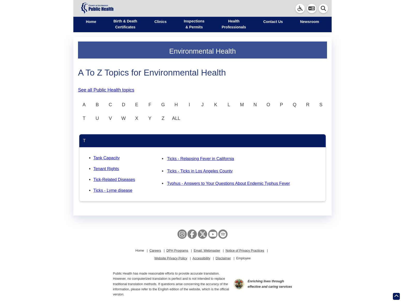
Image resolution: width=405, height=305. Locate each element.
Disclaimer (223, 258)
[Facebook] (192, 234)
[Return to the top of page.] (396, 296)
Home (91, 22)
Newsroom (309, 22)
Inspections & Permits (194, 24)
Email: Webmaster (207, 250)
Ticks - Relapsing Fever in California (200, 158)
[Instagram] (182, 234)
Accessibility (201, 258)
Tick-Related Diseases (114, 179)
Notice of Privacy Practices (244, 250)
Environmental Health (202, 51)
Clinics (160, 22)
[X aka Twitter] (202, 234)
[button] (311, 8)
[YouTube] (212, 234)
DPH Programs (177, 250)
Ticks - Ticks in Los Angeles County (200, 171)
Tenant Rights (106, 168)
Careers (155, 250)
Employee (243, 258)
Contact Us (273, 22)
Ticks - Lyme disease (113, 190)
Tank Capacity (107, 157)
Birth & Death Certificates (125, 24)
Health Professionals (234, 24)
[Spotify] (223, 234)
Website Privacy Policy (170, 258)
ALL (176, 118)
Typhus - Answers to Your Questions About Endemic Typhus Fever (228, 183)
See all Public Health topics (106, 90)
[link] (300, 8)
